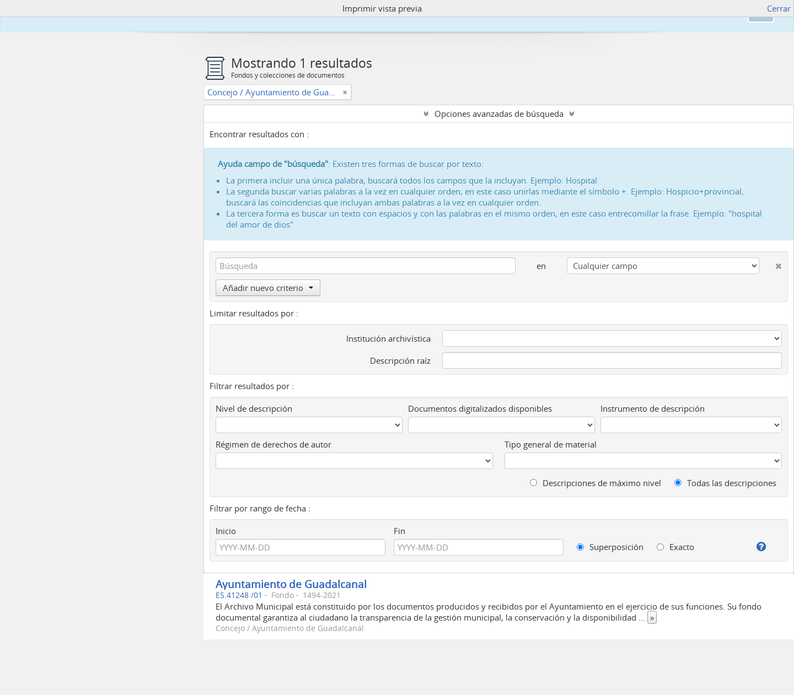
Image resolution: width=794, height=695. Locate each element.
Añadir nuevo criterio (268, 287)
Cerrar (779, 8)
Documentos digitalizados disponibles (480, 408)
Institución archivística (388, 338)
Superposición (610, 546)
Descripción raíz (400, 360)
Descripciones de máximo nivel (595, 482)
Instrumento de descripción (652, 408)
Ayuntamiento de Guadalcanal (291, 584)
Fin (399, 530)
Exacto (675, 546)
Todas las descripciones (725, 482)
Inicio (226, 530)
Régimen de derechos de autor (273, 444)
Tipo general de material (551, 444)
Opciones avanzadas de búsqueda (499, 113)
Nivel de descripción (254, 408)
